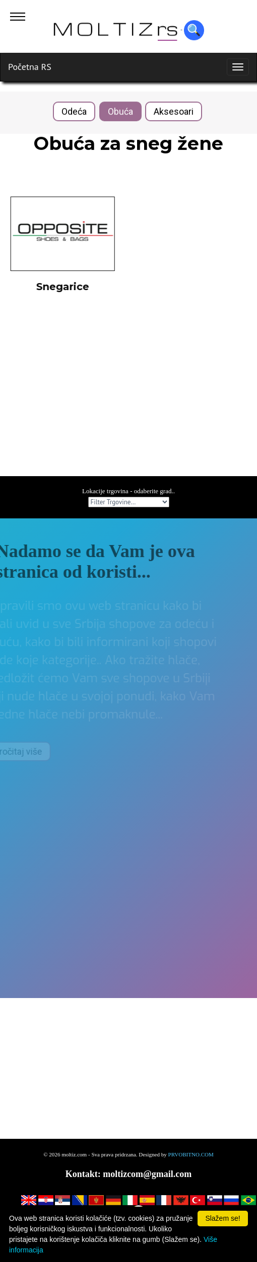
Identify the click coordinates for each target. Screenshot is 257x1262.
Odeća (74, 112)
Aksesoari (174, 112)
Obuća (120, 112)
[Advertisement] (128, 405)
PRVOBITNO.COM (191, 1154)
